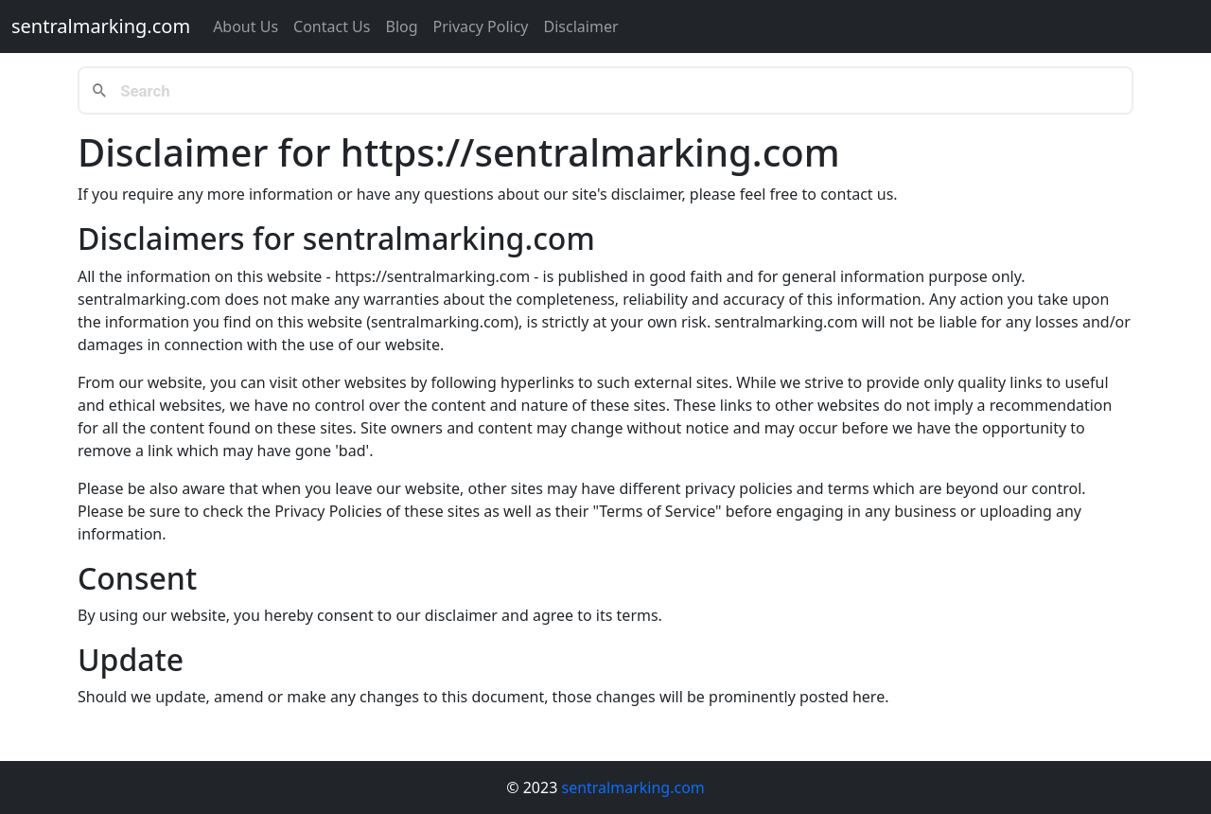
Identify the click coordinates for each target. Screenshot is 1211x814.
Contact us (331, 26)
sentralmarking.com (100, 26)
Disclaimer (581, 26)
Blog (401, 26)
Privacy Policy (481, 26)
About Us (245, 26)
